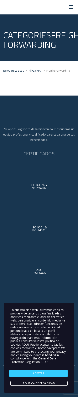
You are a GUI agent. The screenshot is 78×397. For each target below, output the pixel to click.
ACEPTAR (38, 373)
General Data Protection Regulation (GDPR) (33, 360)
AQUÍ (25, 344)
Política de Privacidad (39, 383)
